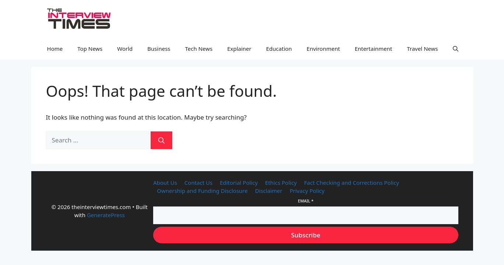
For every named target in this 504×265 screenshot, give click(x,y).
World (125, 48)
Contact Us (198, 182)
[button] (455, 49)
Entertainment (373, 48)
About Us (165, 182)
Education (279, 48)
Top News (89, 48)
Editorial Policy (239, 182)
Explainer (239, 48)
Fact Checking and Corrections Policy (351, 182)
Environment (323, 48)
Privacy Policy (307, 190)
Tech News (199, 48)
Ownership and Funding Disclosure (202, 190)
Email (305, 201)
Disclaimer (268, 190)
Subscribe (305, 235)
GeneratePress (106, 215)
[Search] (161, 140)
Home (55, 48)
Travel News (422, 48)
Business (158, 48)
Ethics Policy (281, 182)
